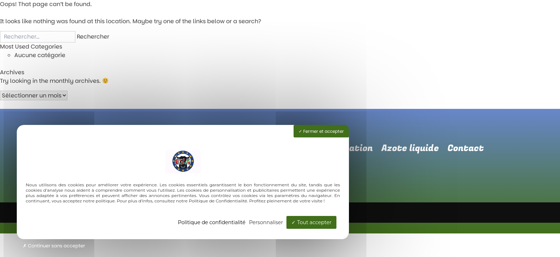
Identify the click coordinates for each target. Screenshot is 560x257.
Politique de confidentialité (211, 222)
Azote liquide (410, 148)
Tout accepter (311, 222)
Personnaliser (266, 222)
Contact (466, 148)
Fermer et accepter (321, 131)
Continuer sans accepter (54, 245)
